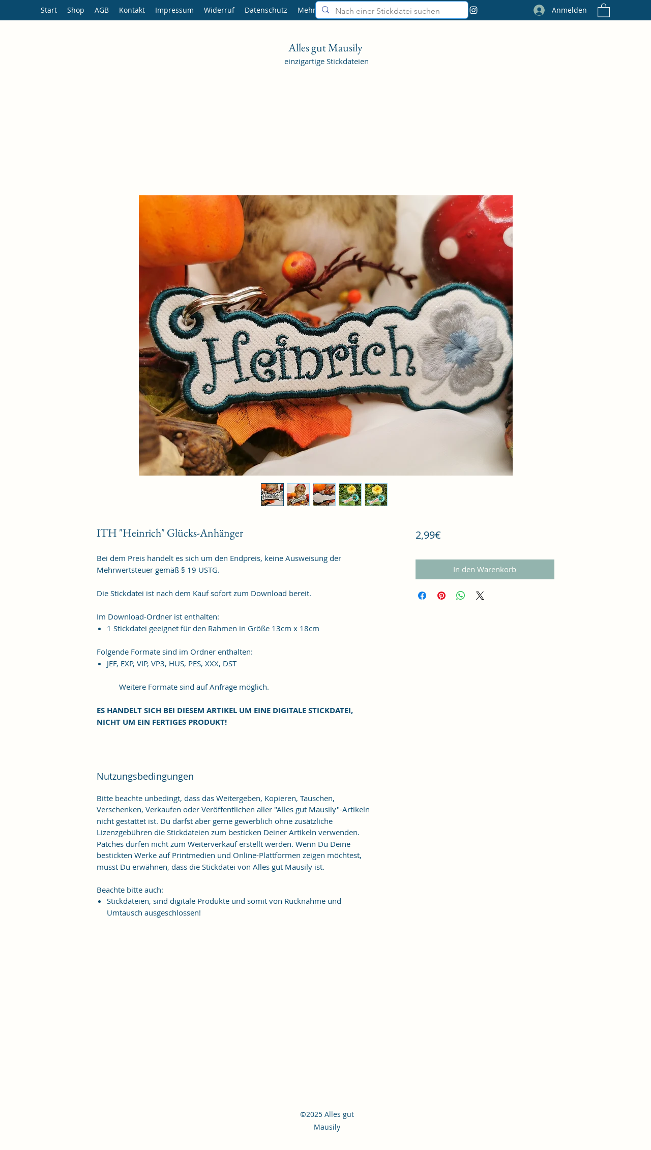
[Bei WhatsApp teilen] (461, 595)
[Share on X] (480, 595)
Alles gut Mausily (326, 47)
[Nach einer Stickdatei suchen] (391, 11)
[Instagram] (473, 10)
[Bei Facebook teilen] (422, 595)
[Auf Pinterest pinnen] (441, 595)
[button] (604, 10)
